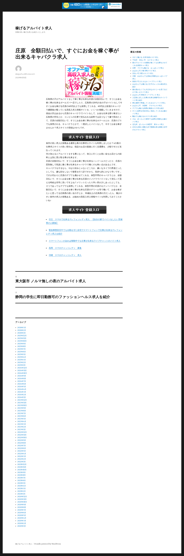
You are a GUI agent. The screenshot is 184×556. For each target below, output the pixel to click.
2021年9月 (21, 472)
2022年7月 (21, 445)
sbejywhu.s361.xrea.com (25, 74)
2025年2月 (21, 362)
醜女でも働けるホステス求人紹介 (144, 116)
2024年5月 (21, 386)
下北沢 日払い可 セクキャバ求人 (145, 60)
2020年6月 (21, 513)
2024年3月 (21, 392)
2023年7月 (21, 413)
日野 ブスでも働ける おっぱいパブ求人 (148, 68)
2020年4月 (21, 518)
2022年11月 (21, 435)
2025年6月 (21, 352)
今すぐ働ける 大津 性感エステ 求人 (145, 57)
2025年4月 (21, 357)
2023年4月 (21, 421)
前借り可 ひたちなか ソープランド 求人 (147, 81)
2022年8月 (21, 443)
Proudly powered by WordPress (47, 544)
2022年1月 (21, 462)
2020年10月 (22, 502)
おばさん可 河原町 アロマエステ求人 (147, 105)
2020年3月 (21, 521)
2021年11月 (21, 467)
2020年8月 (21, 507)
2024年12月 (22, 368)
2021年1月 (21, 494)
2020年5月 (21, 515)
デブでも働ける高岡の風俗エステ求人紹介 (148, 108)
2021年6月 (21, 480)
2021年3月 (21, 488)
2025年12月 (22, 336)
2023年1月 (21, 429)
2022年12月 (22, 432)
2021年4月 (21, 486)
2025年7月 (21, 349)
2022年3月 (21, 456)
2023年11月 (21, 403)
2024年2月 (21, 395)
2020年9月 (21, 505)
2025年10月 (22, 341)
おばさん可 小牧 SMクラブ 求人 (144, 71)
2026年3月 (21, 327)
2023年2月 (21, 427)
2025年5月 (21, 354)
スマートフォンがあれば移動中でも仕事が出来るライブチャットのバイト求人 (84, 240)
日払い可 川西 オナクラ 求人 (142, 73)
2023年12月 (22, 400)
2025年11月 (21, 338)
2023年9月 (21, 408)
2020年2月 (21, 523)
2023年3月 (21, 424)
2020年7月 (21, 510)
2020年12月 (22, 496)
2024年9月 (21, 376)
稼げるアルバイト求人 (33, 28)
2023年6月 (21, 416)
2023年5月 (21, 419)
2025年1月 (21, 365)
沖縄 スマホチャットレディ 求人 (65, 255)
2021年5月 (21, 483)
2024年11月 (22, 370)
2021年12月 (21, 464)
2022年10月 (22, 437)
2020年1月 (21, 526)
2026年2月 (21, 330)
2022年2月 (21, 459)
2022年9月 (21, 440)
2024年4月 (21, 389)
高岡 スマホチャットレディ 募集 (65, 248)
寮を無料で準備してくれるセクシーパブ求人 (149, 103)
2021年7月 (21, 478)
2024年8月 (21, 378)
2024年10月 (22, 373)
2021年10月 (21, 470)
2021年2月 (21, 491)
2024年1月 (21, 397)
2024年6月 (21, 384)
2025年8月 (21, 346)
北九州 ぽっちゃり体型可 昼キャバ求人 (148, 124)
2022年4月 (21, 454)
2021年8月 (21, 475)
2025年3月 (21, 360)
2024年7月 (21, 381)
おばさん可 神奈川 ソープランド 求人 (146, 95)
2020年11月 (22, 499)
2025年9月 (21, 344)
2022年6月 (21, 448)
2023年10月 (22, 405)
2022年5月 (21, 451)
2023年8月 (21, 411)
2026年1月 (21, 333)
